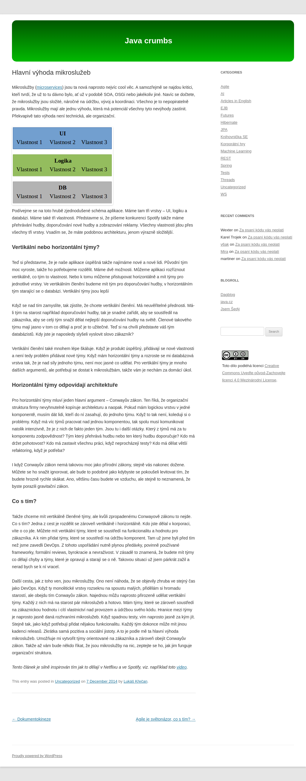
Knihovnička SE (234, 137)
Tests (225, 172)
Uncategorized (67, 681)
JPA (224, 129)
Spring (226, 165)
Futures (227, 115)
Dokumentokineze (31, 719)
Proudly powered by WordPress (37, 756)
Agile (225, 86)
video (181, 667)
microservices (49, 87)
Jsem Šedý (230, 309)
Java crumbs (148, 40)
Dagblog (228, 294)
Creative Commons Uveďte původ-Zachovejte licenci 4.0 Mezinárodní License (253, 372)
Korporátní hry (233, 144)
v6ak (225, 244)
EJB (224, 108)
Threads (228, 180)
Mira (224, 251)
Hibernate (229, 122)
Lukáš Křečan (136, 681)
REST (226, 158)
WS (224, 194)
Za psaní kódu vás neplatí (261, 230)
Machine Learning (236, 151)
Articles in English (236, 101)
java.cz (226, 301)
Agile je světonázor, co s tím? (166, 719)
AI (222, 93)
